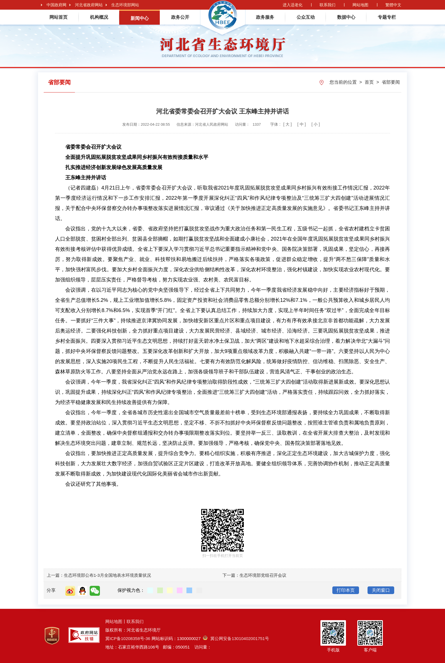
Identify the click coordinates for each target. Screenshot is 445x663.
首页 (370, 82)
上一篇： (55, 575)
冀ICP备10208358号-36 (127, 638)
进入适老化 (293, 5)
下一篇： (231, 575)
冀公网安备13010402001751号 (236, 638)
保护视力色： (131, 590)
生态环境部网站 (125, 5)
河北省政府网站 (89, 5)
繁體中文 (393, 5)
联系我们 (327, 5)
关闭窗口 (381, 590)
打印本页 (346, 590)
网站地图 (360, 5)
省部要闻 (391, 82)
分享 (51, 590)
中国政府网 (56, 5)
